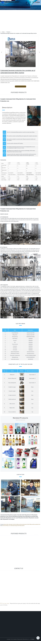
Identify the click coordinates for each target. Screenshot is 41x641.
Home (3, 31)
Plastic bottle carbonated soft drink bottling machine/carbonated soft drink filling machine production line (22, 524)
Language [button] (37, 2)
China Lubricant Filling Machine (12, 516)
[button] (30, 2)
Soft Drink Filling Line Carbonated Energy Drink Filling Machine (13, 525)
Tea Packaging (11, 519)
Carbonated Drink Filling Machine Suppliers (8, 514)
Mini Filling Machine (7, 517)
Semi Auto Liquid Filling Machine (18, 517)
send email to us (20, 86)
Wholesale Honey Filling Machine (24, 516)
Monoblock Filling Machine (29, 517)
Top (38, 637)
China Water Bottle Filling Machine (23, 514)
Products (8, 31)
